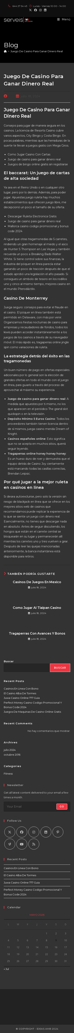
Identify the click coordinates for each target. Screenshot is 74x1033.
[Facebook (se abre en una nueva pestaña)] (35, 10)
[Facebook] (21, 832)
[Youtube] (21, 844)
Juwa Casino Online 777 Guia (22, 697)
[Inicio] (5, 51)
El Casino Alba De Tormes (20, 693)
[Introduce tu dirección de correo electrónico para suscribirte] (37, 807)
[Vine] (9, 844)
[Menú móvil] (63, 19)
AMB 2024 (51, 1028)
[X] (9, 832)
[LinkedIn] (45, 832)
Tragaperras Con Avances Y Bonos (37, 633)
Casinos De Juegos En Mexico (37, 582)
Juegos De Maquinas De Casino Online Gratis (32, 711)
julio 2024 (10, 749)
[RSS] (33, 844)
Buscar (9, 661)
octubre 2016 (12, 754)
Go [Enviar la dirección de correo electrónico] (62, 806)
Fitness (8, 773)
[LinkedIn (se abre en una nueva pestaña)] (44, 10)
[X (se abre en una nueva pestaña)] (30, 10)
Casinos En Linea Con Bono (21, 688)
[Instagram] (33, 832)
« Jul (6, 969)
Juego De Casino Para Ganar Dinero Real (36, 51)
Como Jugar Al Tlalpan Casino (37, 608)
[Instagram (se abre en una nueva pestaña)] (40, 10)
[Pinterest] (57, 832)
